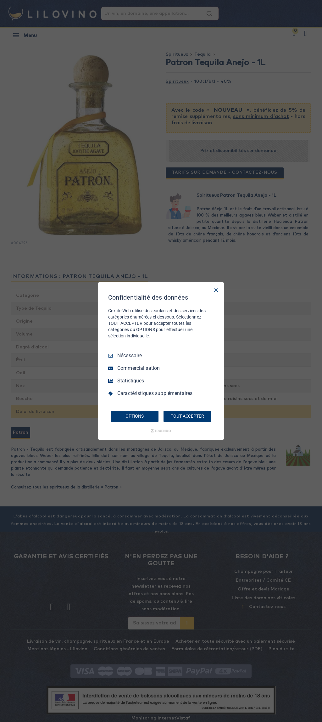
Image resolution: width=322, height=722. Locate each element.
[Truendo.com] (161, 430)
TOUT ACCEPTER (187, 416)
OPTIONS (134, 416)
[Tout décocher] (216, 290)
